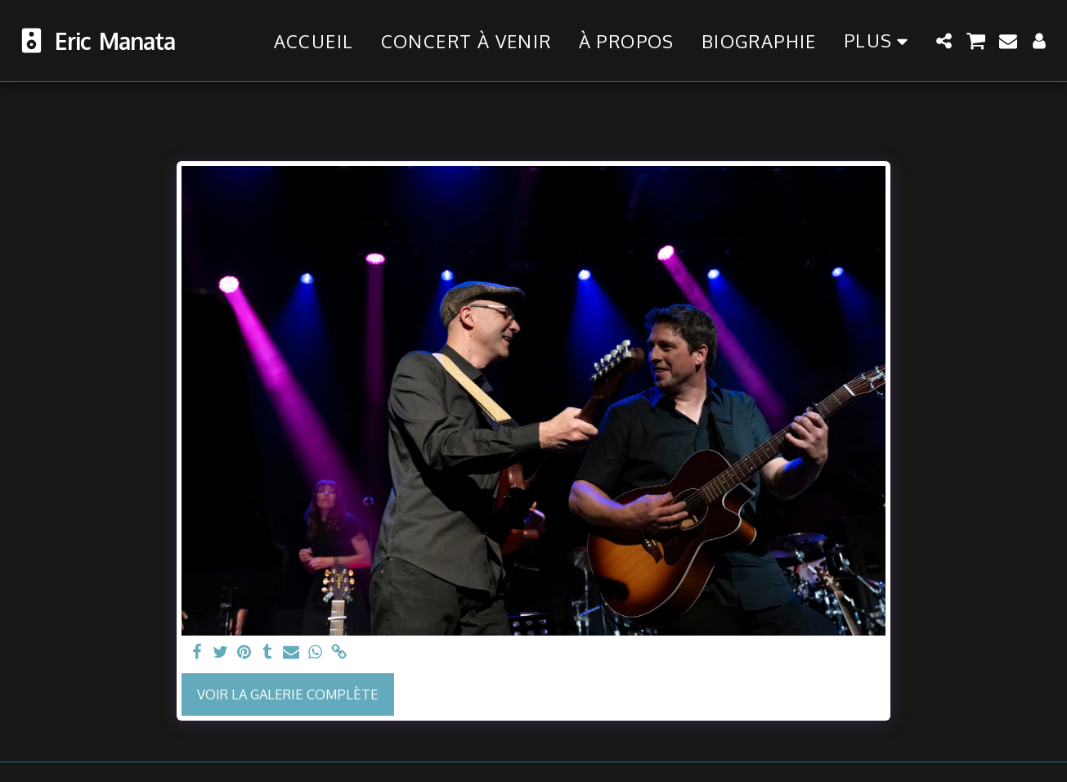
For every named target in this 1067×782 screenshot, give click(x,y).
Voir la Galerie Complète (288, 694)
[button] (944, 41)
